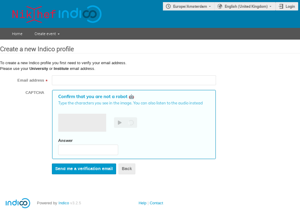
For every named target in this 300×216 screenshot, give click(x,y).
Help (142, 203)
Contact (156, 203)
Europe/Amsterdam (190, 6)
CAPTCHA (35, 92)
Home (17, 33)
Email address (30, 80)
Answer (65, 140)
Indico (63, 203)
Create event (45, 33)
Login (290, 6)
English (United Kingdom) (246, 6)
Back (127, 169)
